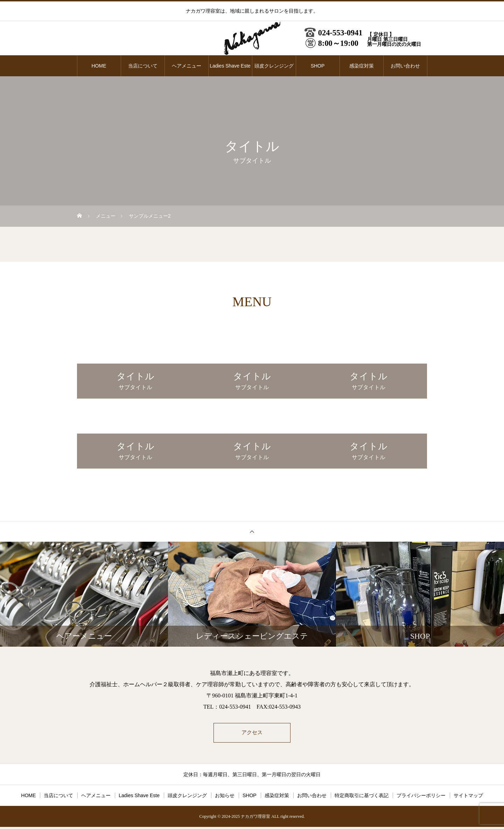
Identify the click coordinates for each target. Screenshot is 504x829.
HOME (99, 66)
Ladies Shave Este (230, 66)
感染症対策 (361, 66)
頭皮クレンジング (274, 66)
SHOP (318, 66)
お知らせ (224, 797)
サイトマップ (468, 797)
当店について (143, 66)
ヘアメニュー (186, 66)
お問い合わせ (405, 66)
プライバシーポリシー (421, 797)
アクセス (252, 734)
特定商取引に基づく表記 (361, 797)
